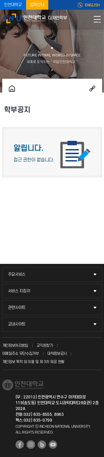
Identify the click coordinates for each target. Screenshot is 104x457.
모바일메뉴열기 (97, 19)
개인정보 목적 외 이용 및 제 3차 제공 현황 (33, 362)
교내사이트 (17, 324)
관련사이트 (17, 307)
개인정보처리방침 (15, 345)
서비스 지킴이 (19, 291)
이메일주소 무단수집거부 (20, 353)
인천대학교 (13, 4)
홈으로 (12, 88)
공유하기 (92, 88)
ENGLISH (92, 4)
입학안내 (37, 4)
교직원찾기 (45, 345)
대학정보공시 (57, 353)
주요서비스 (17, 274)
